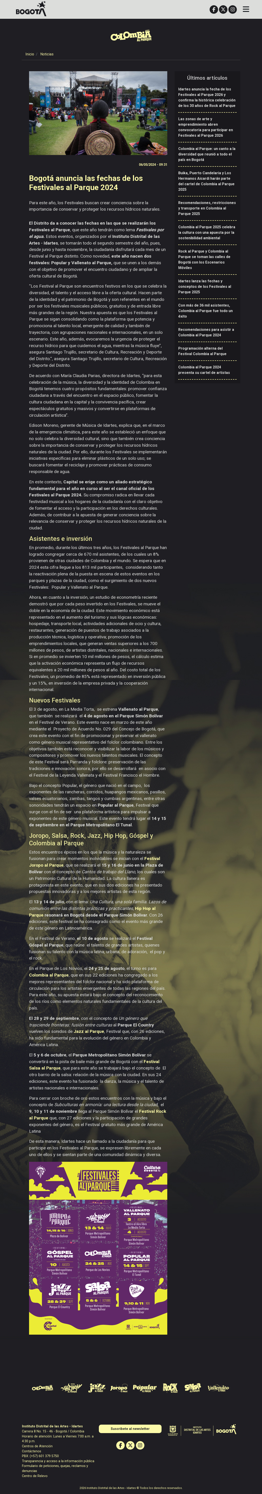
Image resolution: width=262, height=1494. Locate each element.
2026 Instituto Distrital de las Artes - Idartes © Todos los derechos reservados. (131, 1488)
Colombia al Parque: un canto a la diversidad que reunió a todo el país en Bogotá (206, 154)
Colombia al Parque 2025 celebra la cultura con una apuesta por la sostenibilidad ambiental (206, 232)
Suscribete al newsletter (130, 1429)
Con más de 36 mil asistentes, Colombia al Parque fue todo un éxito (205, 310)
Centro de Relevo (35, 1476)
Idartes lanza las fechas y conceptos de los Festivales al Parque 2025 (204, 286)
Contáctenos (31, 1451)
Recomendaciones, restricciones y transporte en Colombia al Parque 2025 (207, 208)
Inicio (29, 54)
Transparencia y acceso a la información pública (58, 1461)
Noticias (47, 54)
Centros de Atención (37, 1446)
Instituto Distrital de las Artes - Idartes (52, 1426)
